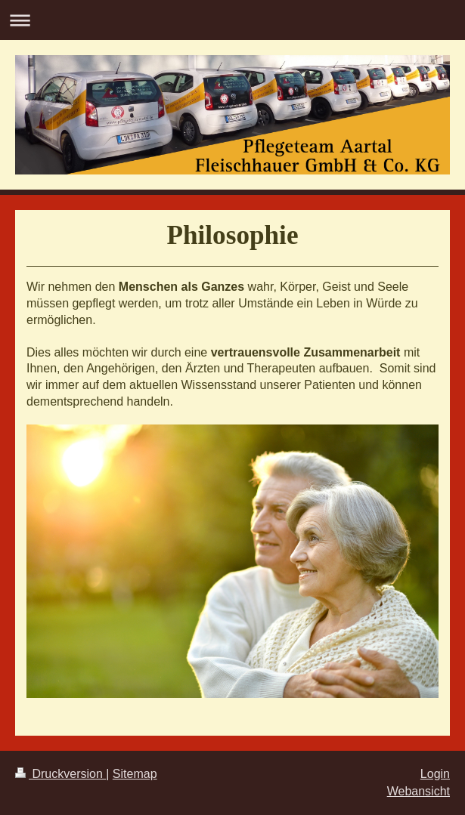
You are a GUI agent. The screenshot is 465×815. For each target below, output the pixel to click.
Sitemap (135, 773)
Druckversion (60, 773)
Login (435, 773)
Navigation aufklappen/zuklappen (232, 20)
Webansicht (418, 791)
